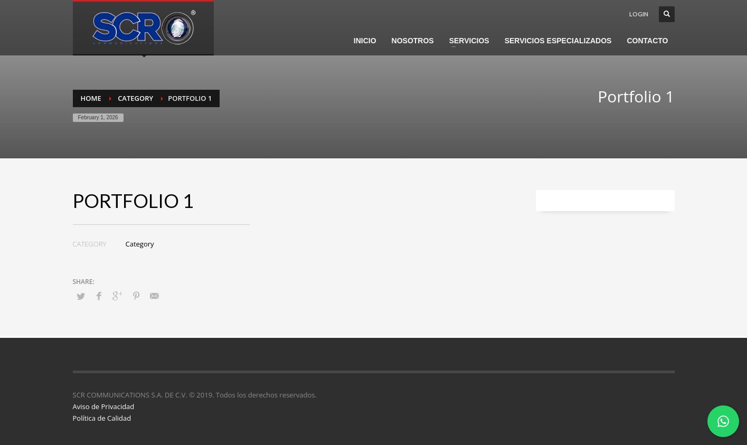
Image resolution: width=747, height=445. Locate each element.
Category (140, 244)
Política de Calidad (102, 418)
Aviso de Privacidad (104, 406)
